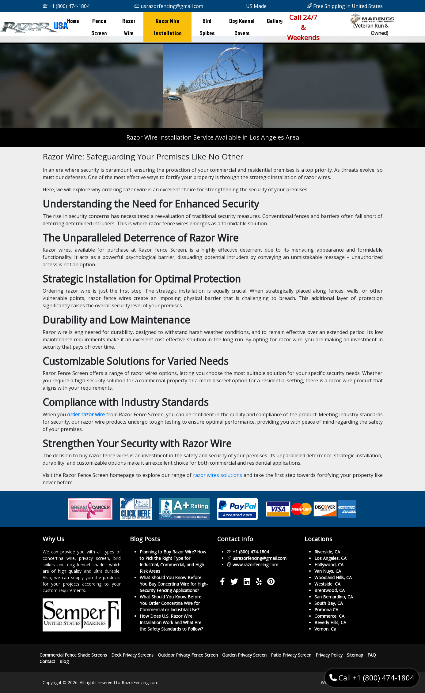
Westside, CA (327, 584)
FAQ (371, 655)
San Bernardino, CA (333, 597)
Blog (64, 661)
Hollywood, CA (328, 565)
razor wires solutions (217, 475)
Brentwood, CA (329, 590)
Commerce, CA (329, 616)
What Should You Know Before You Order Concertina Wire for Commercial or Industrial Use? (170, 603)
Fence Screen (99, 27)
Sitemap (355, 655)
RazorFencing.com (140, 682)
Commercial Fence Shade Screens (73, 655)
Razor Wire (128, 27)
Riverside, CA (327, 552)
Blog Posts (145, 539)
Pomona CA (326, 609)
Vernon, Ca (325, 629)
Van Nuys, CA (327, 571)
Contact (47, 661)
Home (74, 19)
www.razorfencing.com (255, 565)
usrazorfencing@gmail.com (169, 6)
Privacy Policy (329, 655)
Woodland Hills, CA (333, 577)
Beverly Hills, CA (330, 622)
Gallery (275, 21)
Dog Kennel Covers (242, 27)
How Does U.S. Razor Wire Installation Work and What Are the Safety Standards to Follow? (171, 622)
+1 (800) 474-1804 (66, 6)
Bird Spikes (207, 27)
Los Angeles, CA (330, 558)
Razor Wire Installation (168, 27)
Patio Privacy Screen (291, 655)
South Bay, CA (328, 603)
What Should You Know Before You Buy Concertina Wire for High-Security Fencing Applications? (174, 584)
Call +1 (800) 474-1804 (371, 677)
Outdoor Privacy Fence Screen (188, 655)
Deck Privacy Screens (132, 655)
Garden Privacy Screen (244, 655)
